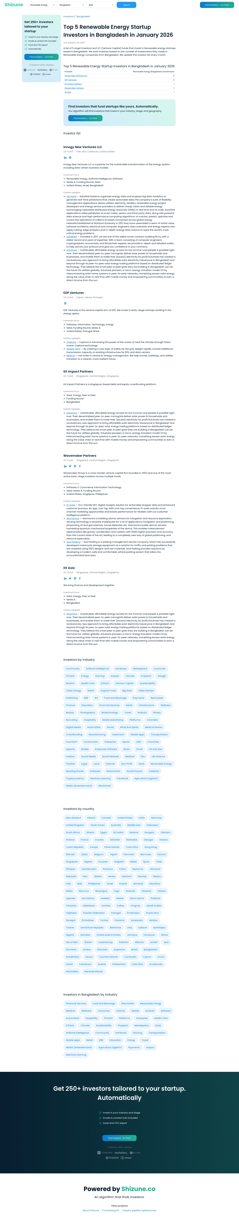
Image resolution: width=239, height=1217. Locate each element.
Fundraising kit (110, 1210)
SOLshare (71, 250)
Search (126, 5)
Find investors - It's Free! (119, 1138)
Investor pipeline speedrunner (139, 1210)
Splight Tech (73, 348)
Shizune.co (138, 1189)
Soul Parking (73, 541)
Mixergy (70, 355)
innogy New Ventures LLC (76, 75)
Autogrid (71, 196)
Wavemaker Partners (74, 88)
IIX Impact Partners (73, 84)
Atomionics (72, 518)
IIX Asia (68, 92)
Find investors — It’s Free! (217, 5)
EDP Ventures (71, 80)
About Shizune (91, 1210)
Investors (68, 16)
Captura (71, 342)
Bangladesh (83, 16)
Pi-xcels (70, 505)
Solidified (71, 236)
